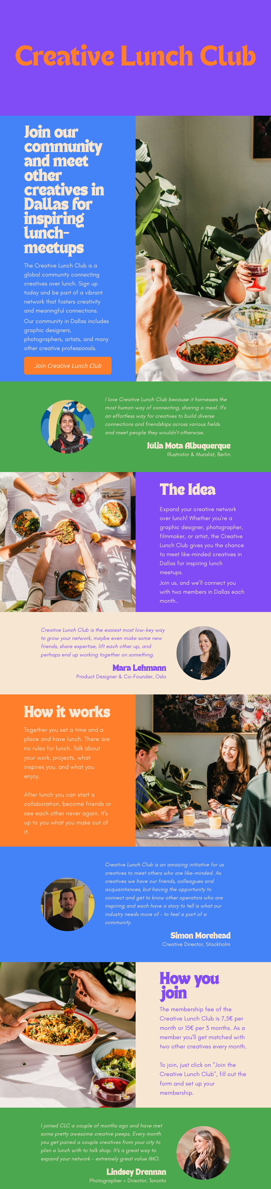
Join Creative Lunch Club (67, 365)
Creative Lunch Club (135, 58)
